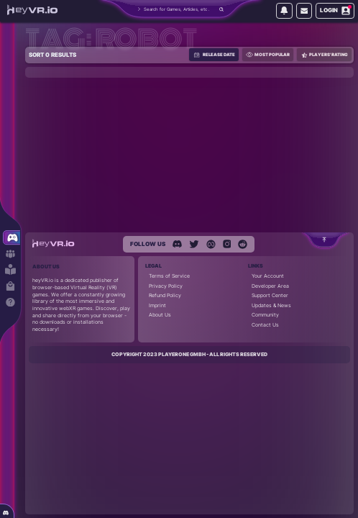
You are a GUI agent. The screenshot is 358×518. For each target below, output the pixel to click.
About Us (160, 315)
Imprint (157, 305)
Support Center (270, 295)
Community (265, 315)
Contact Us (265, 325)
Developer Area (270, 286)
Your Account (268, 276)
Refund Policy (165, 295)
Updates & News (271, 305)
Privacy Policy (166, 286)
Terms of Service (169, 276)
